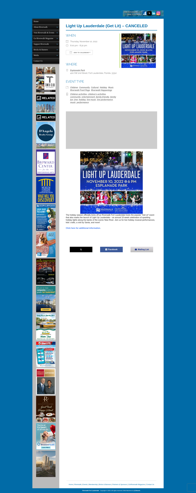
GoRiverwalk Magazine (136, 484)
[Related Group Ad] (45, 107)
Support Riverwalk (41, 44)
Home (36, 21)
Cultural (95, 87)
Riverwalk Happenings (101, 90)
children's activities (97, 94)
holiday (82, 100)
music (73, 102)
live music (91, 100)
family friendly (102, 97)
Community (84, 87)
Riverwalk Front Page (80, 90)
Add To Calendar (79, 52)
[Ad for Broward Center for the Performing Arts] (45, 162)
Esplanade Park (77, 70)
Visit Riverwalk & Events (44, 33)
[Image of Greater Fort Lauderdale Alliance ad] (45, 299)
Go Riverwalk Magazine (43, 38)
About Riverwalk (41, 27)
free (76, 100)
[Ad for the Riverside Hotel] (45, 409)
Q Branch (137, 490)
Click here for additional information (83, 228)
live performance (105, 100)
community (75, 97)
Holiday (103, 87)
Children (74, 87)
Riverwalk (77, 484)
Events (84, 484)
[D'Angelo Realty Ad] (45, 135)
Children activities (78, 94)
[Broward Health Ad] (45, 436)
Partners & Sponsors (119, 484)
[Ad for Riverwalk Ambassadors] (45, 217)
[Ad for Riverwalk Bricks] (45, 244)
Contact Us (38, 61)
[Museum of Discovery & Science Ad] (45, 190)
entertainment (88, 97)
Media (36, 55)
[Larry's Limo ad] (45, 271)
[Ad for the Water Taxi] (45, 326)
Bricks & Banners (41, 50)
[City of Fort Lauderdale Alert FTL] (45, 354)
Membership (93, 484)
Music (111, 87)
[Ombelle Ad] (45, 464)
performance (83, 102)
